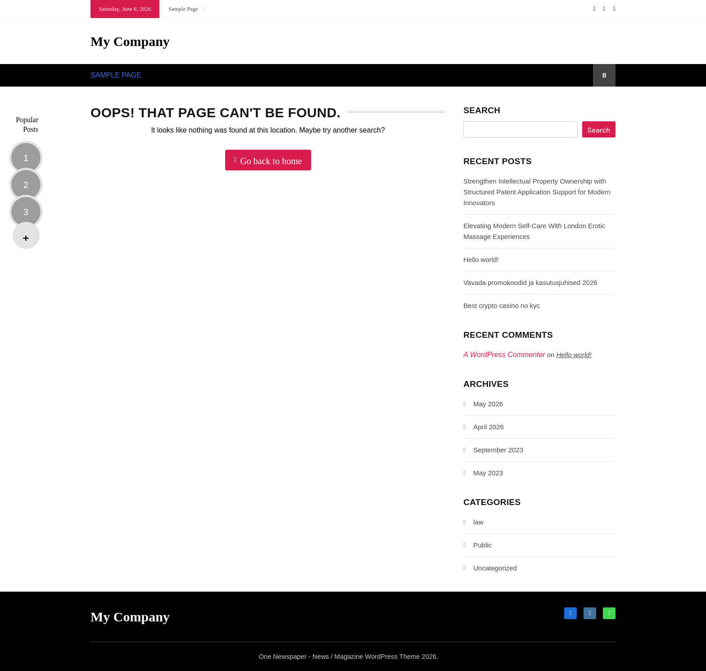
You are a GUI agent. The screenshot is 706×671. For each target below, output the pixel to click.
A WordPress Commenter (504, 354)
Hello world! (480, 259)
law (478, 522)
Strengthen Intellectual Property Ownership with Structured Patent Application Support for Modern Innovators (537, 192)
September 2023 (498, 450)
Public (482, 545)
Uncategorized (495, 568)
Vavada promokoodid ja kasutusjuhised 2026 (530, 282)
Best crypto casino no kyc (501, 305)
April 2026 (488, 427)
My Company (130, 41)
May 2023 (488, 473)
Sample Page (183, 9)
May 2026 (488, 404)
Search (481, 110)
